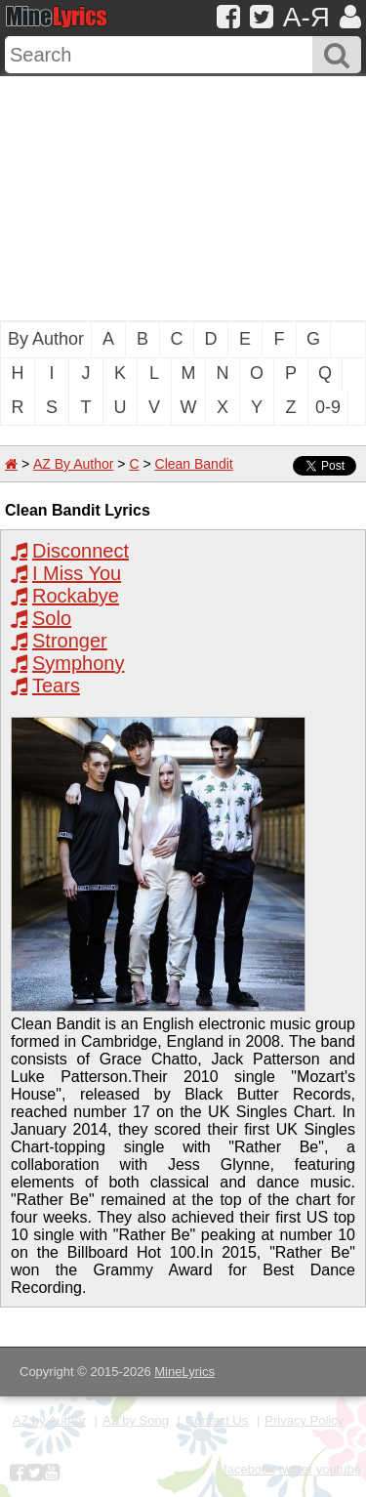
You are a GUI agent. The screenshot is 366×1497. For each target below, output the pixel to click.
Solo (51, 618)
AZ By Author (73, 464)
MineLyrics (184, 1371)
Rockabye (75, 595)
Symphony (78, 663)
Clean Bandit (194, 464)
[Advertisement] (183, 198)
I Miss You (76, 573)
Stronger (69, 640)
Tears (56, 685)
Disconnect (80, 550)
